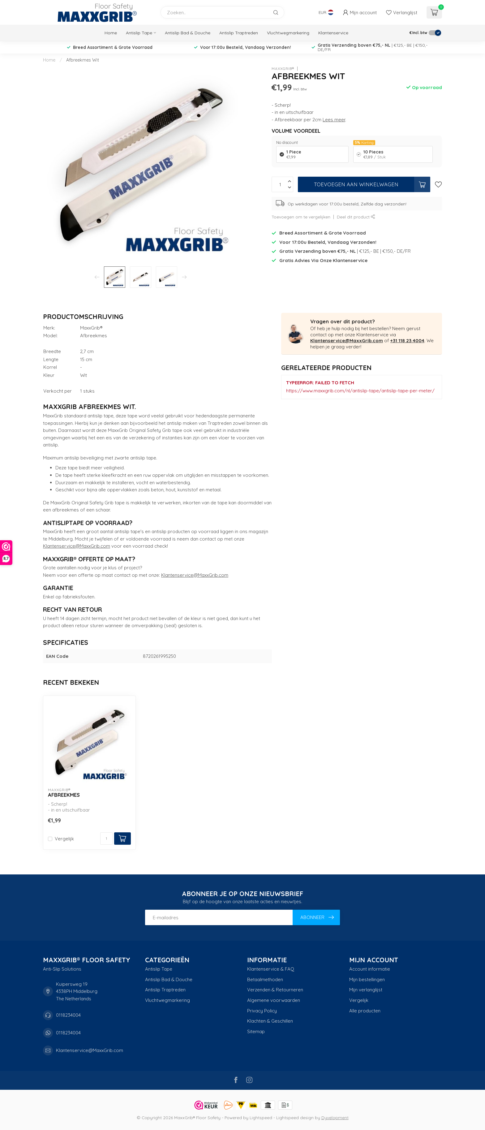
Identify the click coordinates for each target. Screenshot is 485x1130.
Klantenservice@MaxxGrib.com (76, 546)
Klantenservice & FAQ (270, 969)
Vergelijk (64, 839)
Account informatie (369, 969)
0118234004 (68, 1015)
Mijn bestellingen (367, 979)
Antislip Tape (139, 33)
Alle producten (364, 1011)
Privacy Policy (262, 1011)
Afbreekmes (64, 795)
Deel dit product (356, 216)
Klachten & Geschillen (270, 1021)
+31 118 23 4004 (407, 340)
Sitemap (256, 1031)
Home (111, 33)
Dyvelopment (335, 1117)
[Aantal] (106, 838)
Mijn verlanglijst (365, 990)
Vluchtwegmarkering (288, 33)
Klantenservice (333, 33)
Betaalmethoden (265, 979)
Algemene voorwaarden (273, 1000)
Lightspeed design (295, 1117)
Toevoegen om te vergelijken (301, 216)
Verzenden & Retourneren (275, 990)
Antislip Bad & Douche (187, 33)
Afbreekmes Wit (82, 60)
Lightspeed (261, 1117)
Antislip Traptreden (238, 33)
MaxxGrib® (283, 69)
